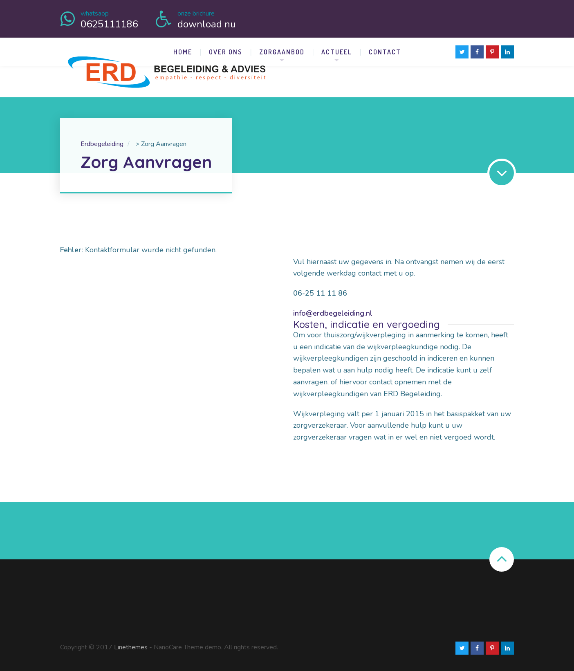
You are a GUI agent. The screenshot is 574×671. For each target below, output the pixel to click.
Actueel (336, 52)
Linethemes (131, 647)
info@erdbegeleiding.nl (332, 313)
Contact (385, 52)
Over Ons (225, 52)
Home (182, 52)
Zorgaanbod (282, 52)
